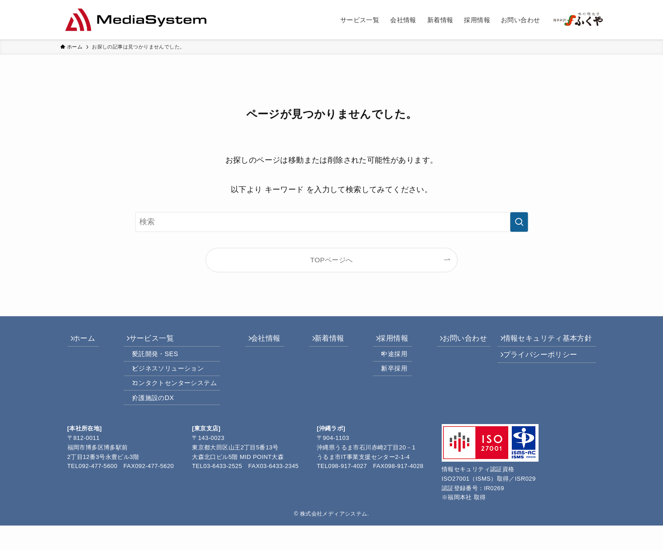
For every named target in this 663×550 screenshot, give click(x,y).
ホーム (89, 341)
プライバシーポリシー (537, 362)
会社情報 (265, 341)
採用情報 (384, 341)
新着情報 (324, 341)
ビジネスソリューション (171, 381)
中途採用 (388, 361)
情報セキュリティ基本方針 (544, 341)
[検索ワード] (331, 222)
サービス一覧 (152, 341)
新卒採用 (388, 381)
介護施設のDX (157, 419)
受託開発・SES (159, 361)
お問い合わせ (452, 341)
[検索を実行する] (519, 222)
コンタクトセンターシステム (178, 400)
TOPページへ (331, 260)
